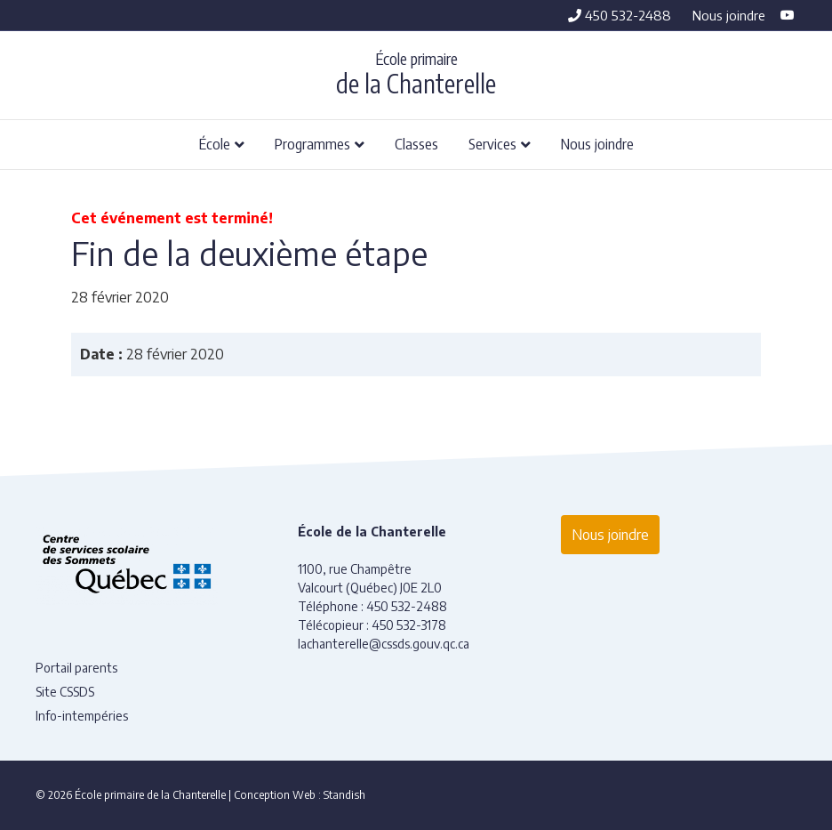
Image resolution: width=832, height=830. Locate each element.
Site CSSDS (65, 691)
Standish (344, 795)
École (214, 143)
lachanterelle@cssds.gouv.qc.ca (383, 643)
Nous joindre (728, 15)
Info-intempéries (82, 715)
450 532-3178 (409, 625)
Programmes (312, 143)
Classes (416, 143)
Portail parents (76, 667)
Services (492, 143)
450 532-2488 (619, 15)
